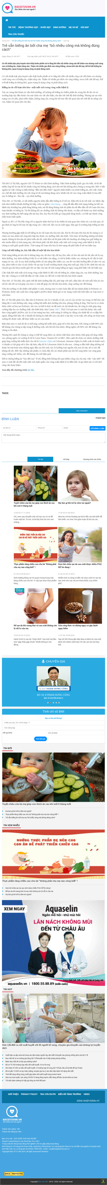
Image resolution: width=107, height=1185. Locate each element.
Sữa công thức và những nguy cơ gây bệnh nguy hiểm (78, 627)
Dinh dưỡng (59, 27)
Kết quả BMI (7, 733)
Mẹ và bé (73, 27)
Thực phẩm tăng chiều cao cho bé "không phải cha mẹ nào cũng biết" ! (35, 565)
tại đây (31, 370)
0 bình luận (100, 418)
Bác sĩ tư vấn (43, 1181)
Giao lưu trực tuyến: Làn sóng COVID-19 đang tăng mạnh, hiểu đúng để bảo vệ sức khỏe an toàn (41, 1077)
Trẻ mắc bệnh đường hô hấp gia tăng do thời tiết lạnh (25, 1080)
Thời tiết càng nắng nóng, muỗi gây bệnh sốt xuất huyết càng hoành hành (33, 1074)
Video (87, 1094)
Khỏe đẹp (46, 27)
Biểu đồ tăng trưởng (69, 1094)
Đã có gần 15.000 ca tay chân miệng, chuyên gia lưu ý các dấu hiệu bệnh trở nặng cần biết (39, 1071)
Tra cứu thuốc (16, 34)
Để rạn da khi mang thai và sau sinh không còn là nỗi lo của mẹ (35, 627)
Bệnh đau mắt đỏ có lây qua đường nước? (21, 1061)
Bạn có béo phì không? (53, 718)
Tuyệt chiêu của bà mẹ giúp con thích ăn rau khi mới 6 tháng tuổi (34, 504)
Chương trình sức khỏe (92, 459)
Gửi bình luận (97, 428)
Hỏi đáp (85, 27)
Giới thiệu (13, 1094)
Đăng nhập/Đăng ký (88, 1100)
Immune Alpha (46, 341)
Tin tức (12, 27)
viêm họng (55, 204)
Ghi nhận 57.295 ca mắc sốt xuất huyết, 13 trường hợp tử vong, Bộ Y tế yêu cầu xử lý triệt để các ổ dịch (43, 1068)
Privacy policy (29, 1094)
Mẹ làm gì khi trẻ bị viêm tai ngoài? (74, 502)
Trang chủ (6, 41)
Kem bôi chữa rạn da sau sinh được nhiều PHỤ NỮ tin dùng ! (80, 565)
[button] (28, 27)
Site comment (81, 410)
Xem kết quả (40, 739)
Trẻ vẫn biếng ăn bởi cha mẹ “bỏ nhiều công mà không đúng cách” (30, 817)
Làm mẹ (66, 41)
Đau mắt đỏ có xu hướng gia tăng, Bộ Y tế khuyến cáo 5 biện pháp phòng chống (35, 1058)
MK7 (57, 309)
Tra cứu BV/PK (48, 1094)
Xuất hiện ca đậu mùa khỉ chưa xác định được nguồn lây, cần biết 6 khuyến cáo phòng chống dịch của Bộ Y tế (46, 1055)
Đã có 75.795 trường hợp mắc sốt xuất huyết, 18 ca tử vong (27, 1065)
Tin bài (40, 459)
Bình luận (10, 419)
